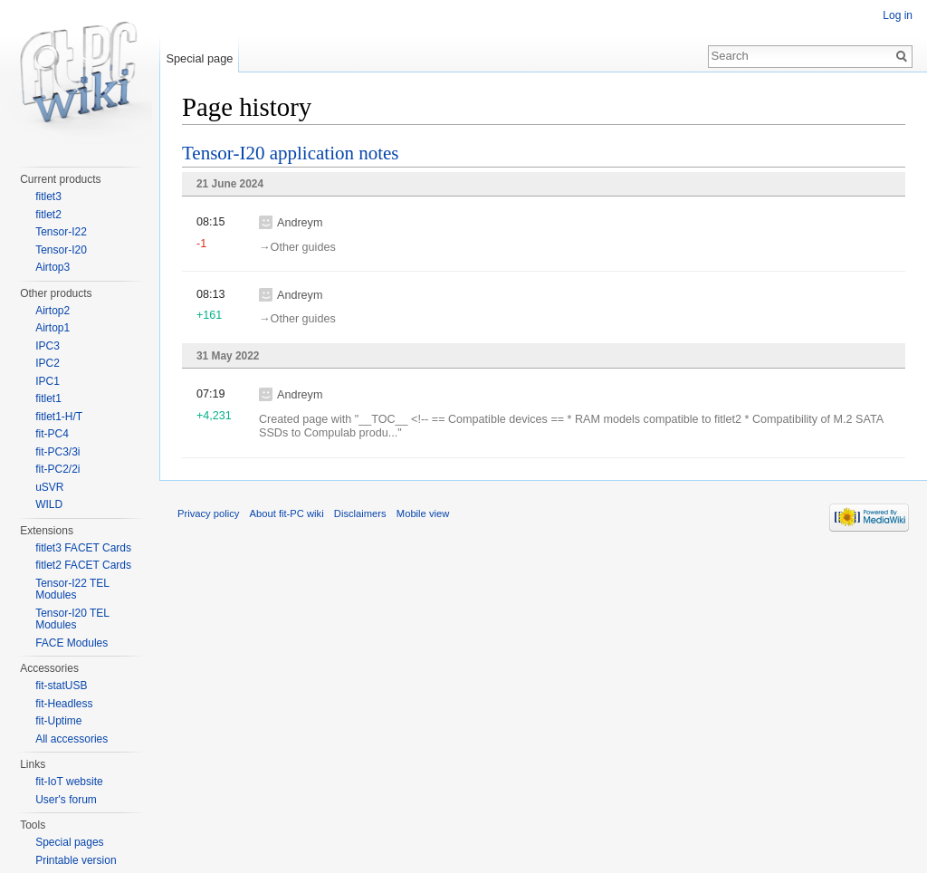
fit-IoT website (68, 781)
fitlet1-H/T (58, 416)
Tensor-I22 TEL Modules (72, 589)
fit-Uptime (58, 721)
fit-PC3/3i (57, 452)
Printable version (75, 860)
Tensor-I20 (61, 250)
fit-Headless (63, 703)
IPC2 (47, 363)
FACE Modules (71, 643)
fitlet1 (48, 398)
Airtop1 (52, 327)
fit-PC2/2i (57, 469)
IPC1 (47, 381)
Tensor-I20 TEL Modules (72, 619)
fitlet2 (48, 214)
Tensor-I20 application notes (290, 153)
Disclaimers (360, 513)
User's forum (66, 799)
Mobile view (423, 513)
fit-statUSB (61, 685)
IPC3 (47, 346)
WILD (48, 504)
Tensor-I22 (61, 231)
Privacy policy (208, 513)
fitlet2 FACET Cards (83, 565)
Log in (898, 15)
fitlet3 (48, 196)
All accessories (71, 739)
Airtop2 (52, 310)
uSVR (49, 487)
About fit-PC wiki (287, 513)
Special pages (69, 842)
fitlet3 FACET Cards (83, 548)
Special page (199, 58)
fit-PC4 (52, 433)
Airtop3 (52, 267)
